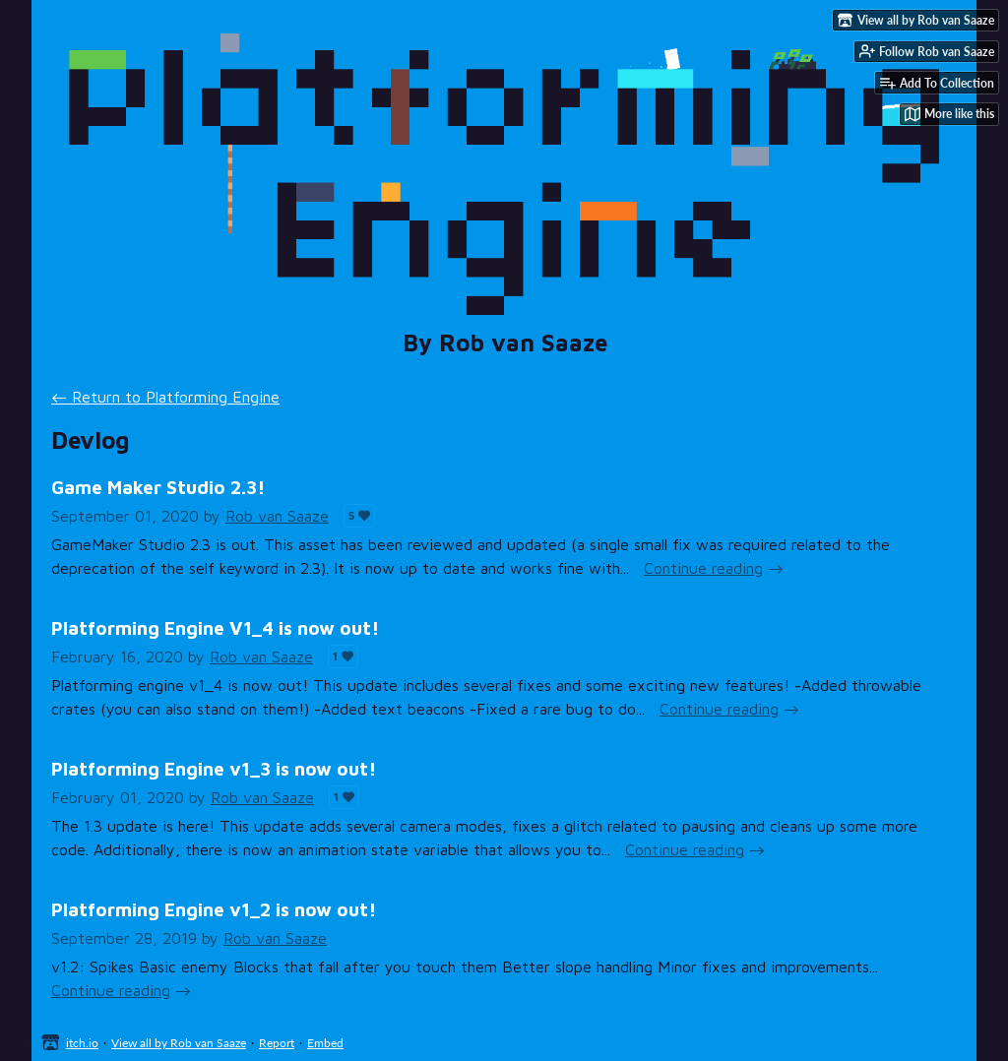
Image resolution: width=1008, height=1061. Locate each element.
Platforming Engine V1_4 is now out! (215, 627)
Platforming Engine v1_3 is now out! (213, 768)
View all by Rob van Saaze (178, 1042)
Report (276, 1042)
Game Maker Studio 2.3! (158, 486)
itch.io (82, 1042)
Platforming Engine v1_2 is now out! (213, 909)
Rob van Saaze (277, 516)
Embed (325, 1042)
